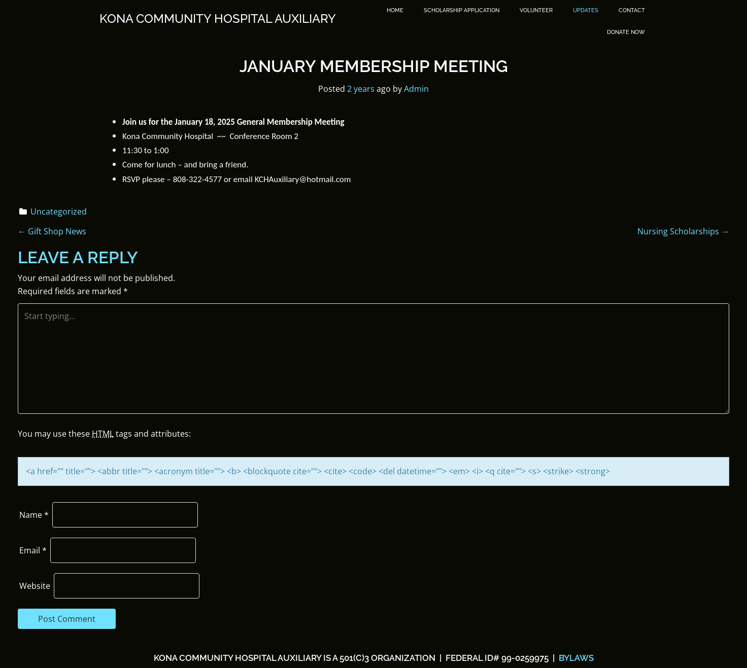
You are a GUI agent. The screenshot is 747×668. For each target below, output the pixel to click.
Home (395, 10)
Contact (632, 10)
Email (33, 550)
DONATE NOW (626, 32)
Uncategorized (58, 211)
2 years (361, 88)
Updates (585, 10)
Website (34, 585)
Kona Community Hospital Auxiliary (217, 18)
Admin (416, 88)
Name (34, 514)
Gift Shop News (52, 231)
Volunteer (536, 10)
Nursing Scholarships (683, 231)
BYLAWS (575, 658)
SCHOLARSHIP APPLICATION (461, 10)
